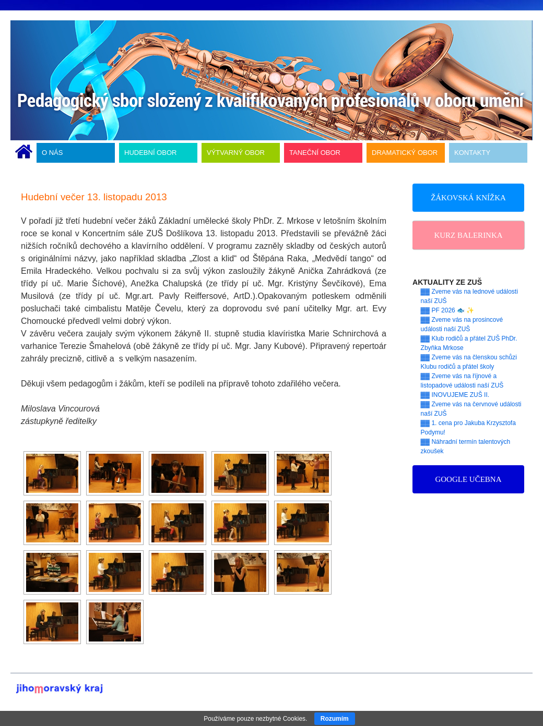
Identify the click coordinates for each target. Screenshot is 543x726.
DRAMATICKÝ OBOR (405, 152)
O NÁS (52, 152)
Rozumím (335, 718)
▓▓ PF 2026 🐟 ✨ (448, 310)
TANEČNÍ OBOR (314, 152)
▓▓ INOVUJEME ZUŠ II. (455, 394)
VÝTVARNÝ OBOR (236, 152)
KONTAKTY (472, 152)
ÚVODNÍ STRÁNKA (23, 153)
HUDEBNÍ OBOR (150, 152)
